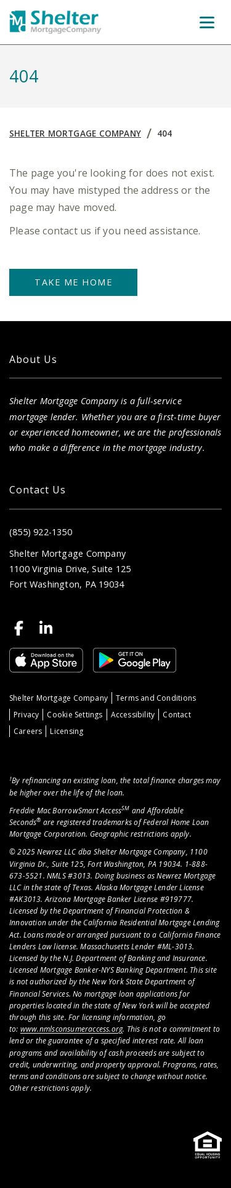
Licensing (66, 731)
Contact (176, 714)
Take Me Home (73, 282)
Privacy (26, 714)
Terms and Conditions (156, 698)
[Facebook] (19, 628)
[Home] (55, 22)
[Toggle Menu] (207, 22)
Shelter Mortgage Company (75, 133)
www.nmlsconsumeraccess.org (71, 1029)
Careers (28, 731)
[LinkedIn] (46, 628)
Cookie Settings (74, 714)
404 (164, 133)
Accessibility (133, 714)
